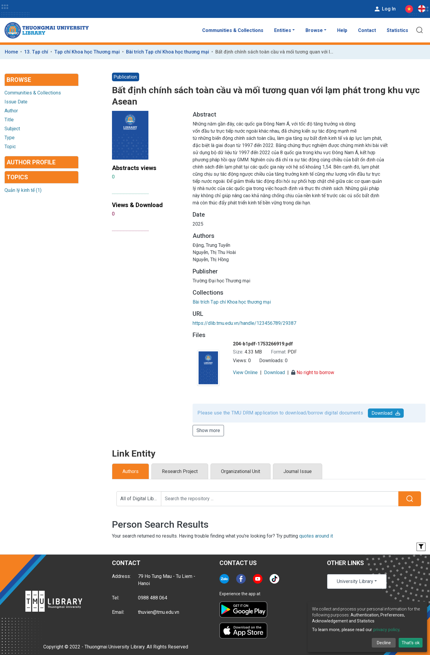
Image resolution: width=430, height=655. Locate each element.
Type (9, 137)
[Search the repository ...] (280, 498)
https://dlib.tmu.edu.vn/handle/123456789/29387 (244, 323)
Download (385, 413)
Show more (208, 430)
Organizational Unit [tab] (240, 471)
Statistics (397, 30)
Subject (12, 128)
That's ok (411, 642)
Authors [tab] (130, 471)
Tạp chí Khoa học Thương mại (87, 52)
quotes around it (316, 536)
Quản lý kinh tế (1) (23, 190)
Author (11, 111)
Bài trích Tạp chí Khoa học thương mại (167, 52)
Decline (384, 642)
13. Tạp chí (36, 52)
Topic (10, 146)
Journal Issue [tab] (297, 471)
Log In (385, 9)
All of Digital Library (140, 498)
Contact (367, 30)
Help (342, 30)
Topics (17, 177)
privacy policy (386, 629)
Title (9, 120)
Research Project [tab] (180, 471)
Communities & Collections (232, 30)
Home (11, 52)
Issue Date (15, 102)
